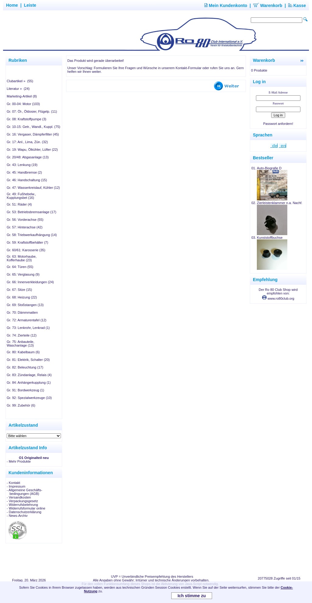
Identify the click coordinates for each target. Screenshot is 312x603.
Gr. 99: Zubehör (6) (21, 405)
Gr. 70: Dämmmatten (22, 312)
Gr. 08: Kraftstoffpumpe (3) (26, 119)
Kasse (297, 5)
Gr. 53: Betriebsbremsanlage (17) (31, 212)
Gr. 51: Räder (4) (19, 204)
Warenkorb (267, 5)
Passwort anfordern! (278, 123)
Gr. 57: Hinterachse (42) (24, 227)
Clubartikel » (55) (20, 81)
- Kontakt (13, 483)
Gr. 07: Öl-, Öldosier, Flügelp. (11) (32, 111)
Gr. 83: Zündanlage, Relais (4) (29, 375)
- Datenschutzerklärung (24, 512)
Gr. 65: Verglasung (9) (23, 274)
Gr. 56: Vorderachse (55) (25, 219)
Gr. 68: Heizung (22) (22, 297)
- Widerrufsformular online (26, 508)
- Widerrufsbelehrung (22, 504)
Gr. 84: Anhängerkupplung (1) (29, 382)
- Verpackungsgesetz (22, 501)
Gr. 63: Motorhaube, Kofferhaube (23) (22, 258)
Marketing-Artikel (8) (22, 96)
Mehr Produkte (20, 461)
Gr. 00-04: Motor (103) (23, 104)
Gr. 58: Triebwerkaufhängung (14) (32, 235)
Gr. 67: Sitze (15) (19, 289)
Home (12, 5)
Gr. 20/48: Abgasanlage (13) (28, 157)
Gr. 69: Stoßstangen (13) (25, 305)
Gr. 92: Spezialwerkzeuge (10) (29, 398)
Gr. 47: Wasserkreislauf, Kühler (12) (33, 187)
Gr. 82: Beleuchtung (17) (25, 367)
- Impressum (16, 486)
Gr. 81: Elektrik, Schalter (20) (28, 359)
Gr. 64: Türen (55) (20, 267)
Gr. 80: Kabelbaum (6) (23, 352)
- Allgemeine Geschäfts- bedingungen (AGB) (24, 491)
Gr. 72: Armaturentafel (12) (26, 320)
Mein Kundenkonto (225, 5)
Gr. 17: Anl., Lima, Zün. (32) (27, 142)
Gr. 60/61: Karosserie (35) (26, 250)
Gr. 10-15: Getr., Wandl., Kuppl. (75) (33, 127)
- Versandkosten (19, 497)
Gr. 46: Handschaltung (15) (27, 180)
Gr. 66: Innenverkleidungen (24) (30, 282)
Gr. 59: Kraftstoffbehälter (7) (27, 242)
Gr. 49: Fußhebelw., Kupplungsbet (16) (21, 195)
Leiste (30, 5)
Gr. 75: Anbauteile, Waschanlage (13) (20, 343)
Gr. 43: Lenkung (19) (22, 165)
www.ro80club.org (278, 298)
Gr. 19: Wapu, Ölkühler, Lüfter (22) (32, 149)
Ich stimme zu (192, 595)
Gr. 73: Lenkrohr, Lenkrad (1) (28, 328)
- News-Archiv (17, 515)
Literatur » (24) (18, 88)
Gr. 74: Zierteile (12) (22, 335)
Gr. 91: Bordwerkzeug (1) (25, 390)
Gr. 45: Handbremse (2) (24, 172)
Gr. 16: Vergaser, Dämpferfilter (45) (33, 134)
